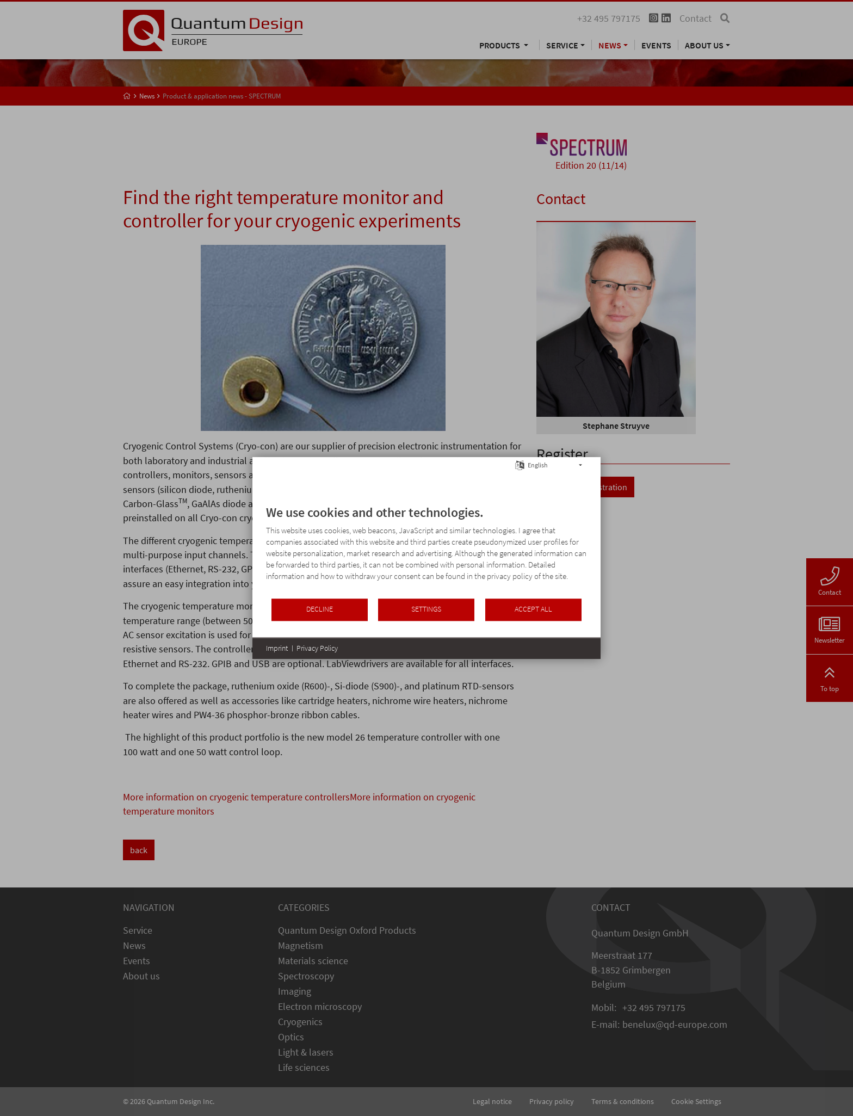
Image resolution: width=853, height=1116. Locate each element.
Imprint (277, 648)
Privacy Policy (317, 648)
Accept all (533, 609)
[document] (426, 551)
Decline (319, 609)
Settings (426, 609)
